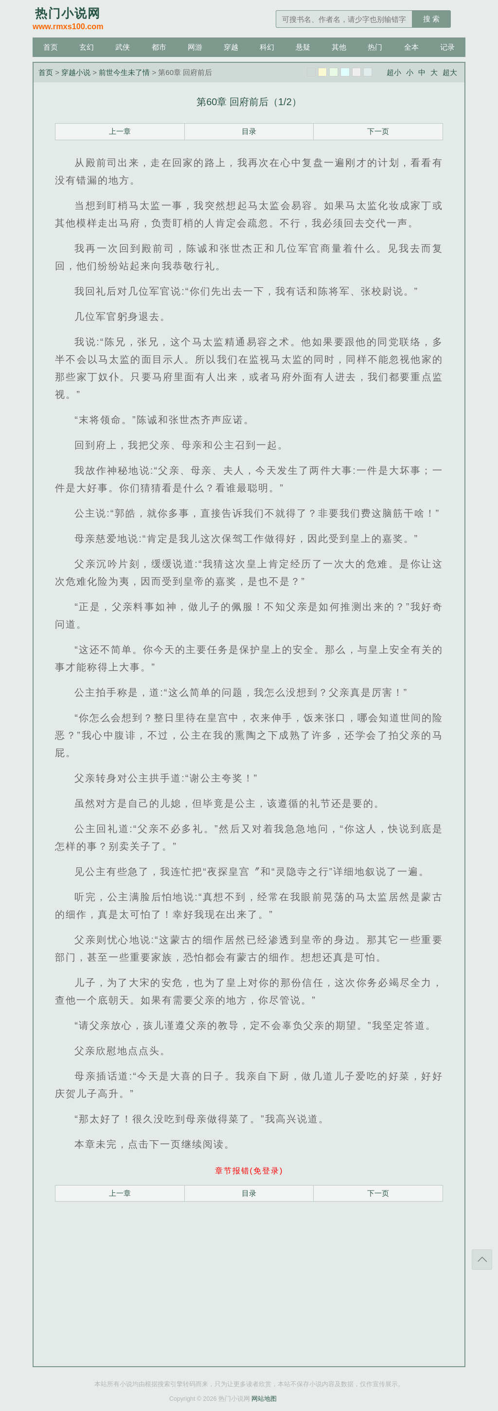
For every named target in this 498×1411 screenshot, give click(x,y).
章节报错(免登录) (249, 1170)
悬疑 (303, 47)
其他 (339, 47)
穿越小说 (75, 72)
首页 (50, 47)
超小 (394, 72)
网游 (195, 47)
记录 (447, 47)
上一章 (120, 131)
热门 (375, 47)
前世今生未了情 (124, 72)
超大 (450, 72)
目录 (249, 131)
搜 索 (431, 19)
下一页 (378, 131)
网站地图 (264, 1398)
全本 (411, 47)
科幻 (267, 47)
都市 (159, 47)
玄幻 (86, 47)
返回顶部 (482, 1259)
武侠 (122, 47)
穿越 (231, 47)
